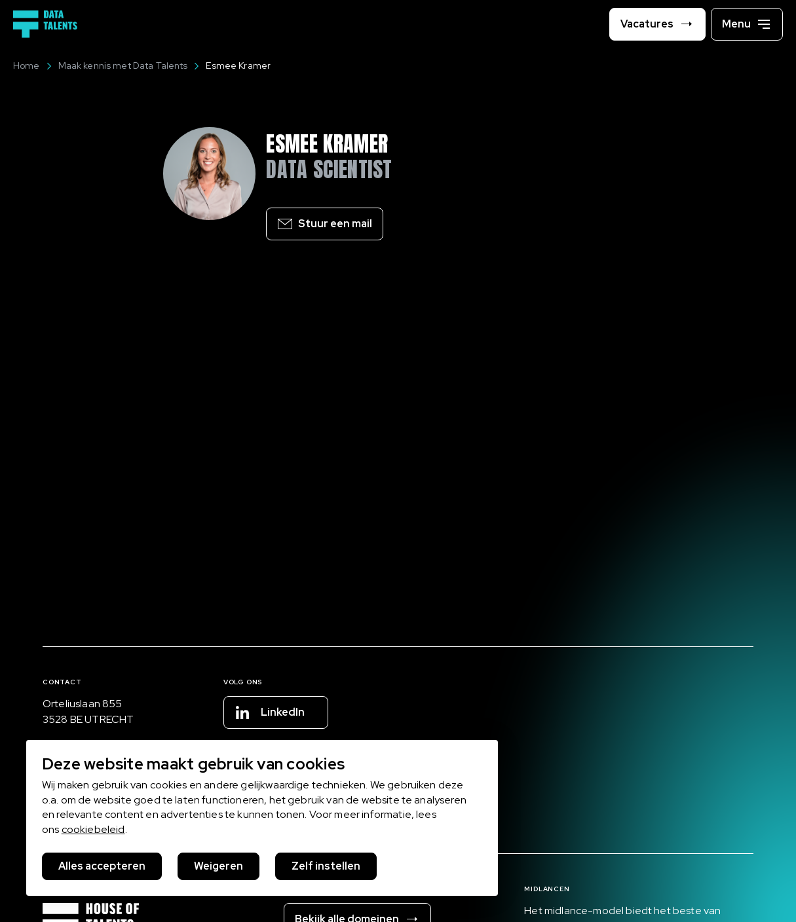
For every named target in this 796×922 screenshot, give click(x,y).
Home (26, 65)
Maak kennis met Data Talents (116, 65)
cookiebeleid (93, 829)
